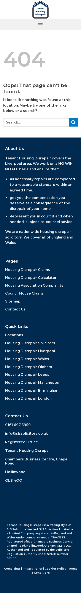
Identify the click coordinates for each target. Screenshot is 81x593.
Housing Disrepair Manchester (32, 383)
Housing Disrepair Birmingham (32, 390)
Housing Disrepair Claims (27, 270)
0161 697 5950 (18, 425)
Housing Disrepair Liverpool (30, 351)
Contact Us (15, 309)
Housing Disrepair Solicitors (30, 343)
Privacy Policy (33, 568)
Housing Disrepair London (28, 398)
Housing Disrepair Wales (27, 359)
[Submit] (73, 122)
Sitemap (13, 301)
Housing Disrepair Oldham (28, 367)
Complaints (12, 568)
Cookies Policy (55, 568)
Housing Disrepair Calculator (31, 278)
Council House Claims (24, 293)
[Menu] (40, 24)
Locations (14, 335)
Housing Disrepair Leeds (27, 375)
